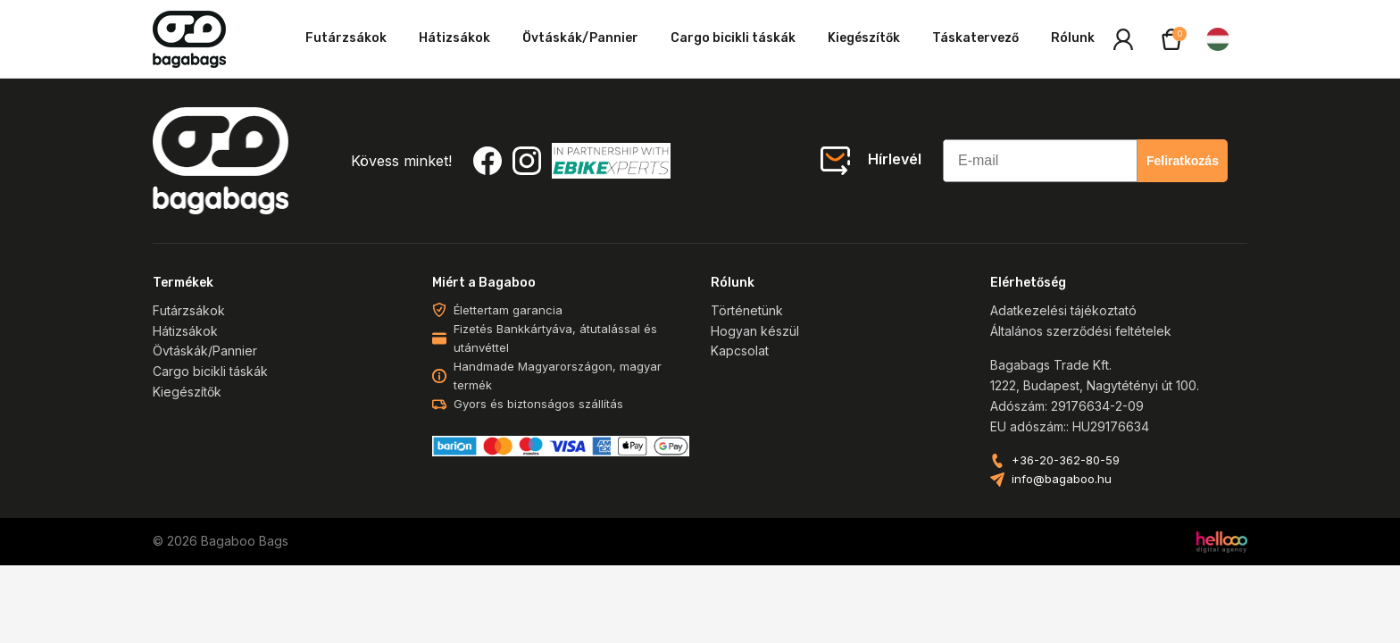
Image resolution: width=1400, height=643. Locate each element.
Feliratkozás (1182, 161)
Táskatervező (975, 38)
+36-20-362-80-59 (1066, 460)
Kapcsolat (740, 350)
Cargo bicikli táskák (733, 38)
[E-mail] (1040, 160)
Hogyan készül (755, 330)
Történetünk (747, 310)
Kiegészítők (864, 38)
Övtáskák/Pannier (580, 38)
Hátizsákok (454, 38)
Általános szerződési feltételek (1080, 330)
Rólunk (1073, 38)
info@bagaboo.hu (1062, 479)
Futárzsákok (346, 38)
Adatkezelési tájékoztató (1063, 310)
